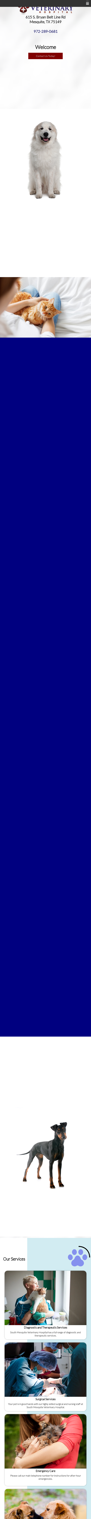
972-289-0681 (46, 31)
